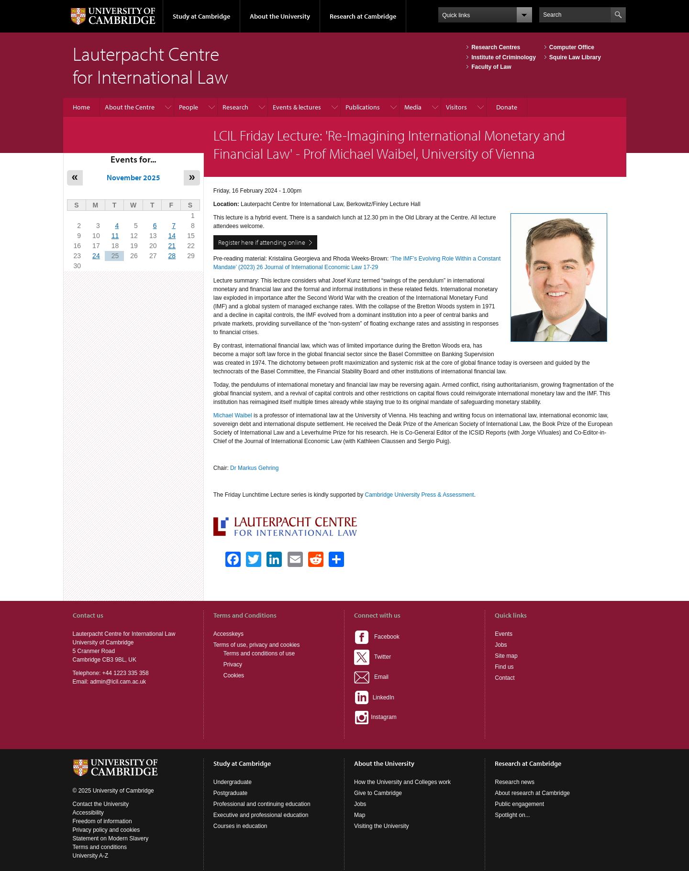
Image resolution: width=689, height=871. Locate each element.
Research (235, 107)
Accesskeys (228, 634)
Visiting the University (381, 826)
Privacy (232, 664)
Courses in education (240, 826)
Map (359, 815)
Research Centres (495, 47)
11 (115, 236)
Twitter (372, 656)
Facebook (377, 636)
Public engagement (519, 804)
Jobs (501, 645)
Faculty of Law (491, 67)
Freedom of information (102, 821)
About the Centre (130, 107)
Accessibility (88, 812)
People (188, 107)
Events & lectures (297, 107)
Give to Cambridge (378, 793)
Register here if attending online (261, 242)
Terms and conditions (100, 847)
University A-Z (91, 855)
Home (81, 107)
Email (371, 677)
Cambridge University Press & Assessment (419, 494)
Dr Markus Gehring (254, 468)
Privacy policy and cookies (106, 830)
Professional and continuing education (262, 804)
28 (172, 256)
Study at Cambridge (201, 16)
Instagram (375, 717)
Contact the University (101, 804)
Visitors (456, 107)
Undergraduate (232, 782)
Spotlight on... (512, 815)
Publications (362, 107)
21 (172, 246)
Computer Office (571, 47)
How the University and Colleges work (402, 782)
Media (413, 107)
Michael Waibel (232, 415)
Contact (504, 678)
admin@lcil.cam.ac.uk (118, 681)
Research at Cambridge (363, 16)
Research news (514, 782)
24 (96, 256)
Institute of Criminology (503, 57)
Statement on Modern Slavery (111, 838)
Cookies (233, 675)
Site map (506, 656)
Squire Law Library (575, 57)
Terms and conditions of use (259, 653)
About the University (280, 16)
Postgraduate (230, 793)
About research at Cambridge (532, 793)
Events (503, 634)
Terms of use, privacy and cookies (256, 645)
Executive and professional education (261, 815)
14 (172, 236)
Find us (504, 667)
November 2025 (133, 177)
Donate (506, 107)
